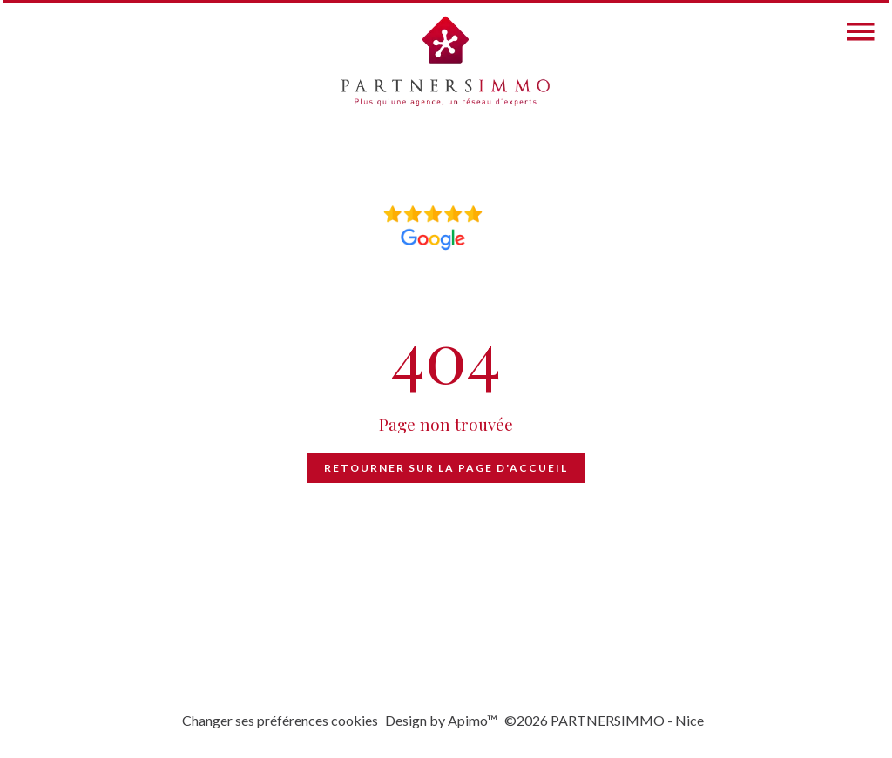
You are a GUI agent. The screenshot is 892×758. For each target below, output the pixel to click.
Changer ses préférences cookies (280, 720)
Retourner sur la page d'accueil (446, 467)
